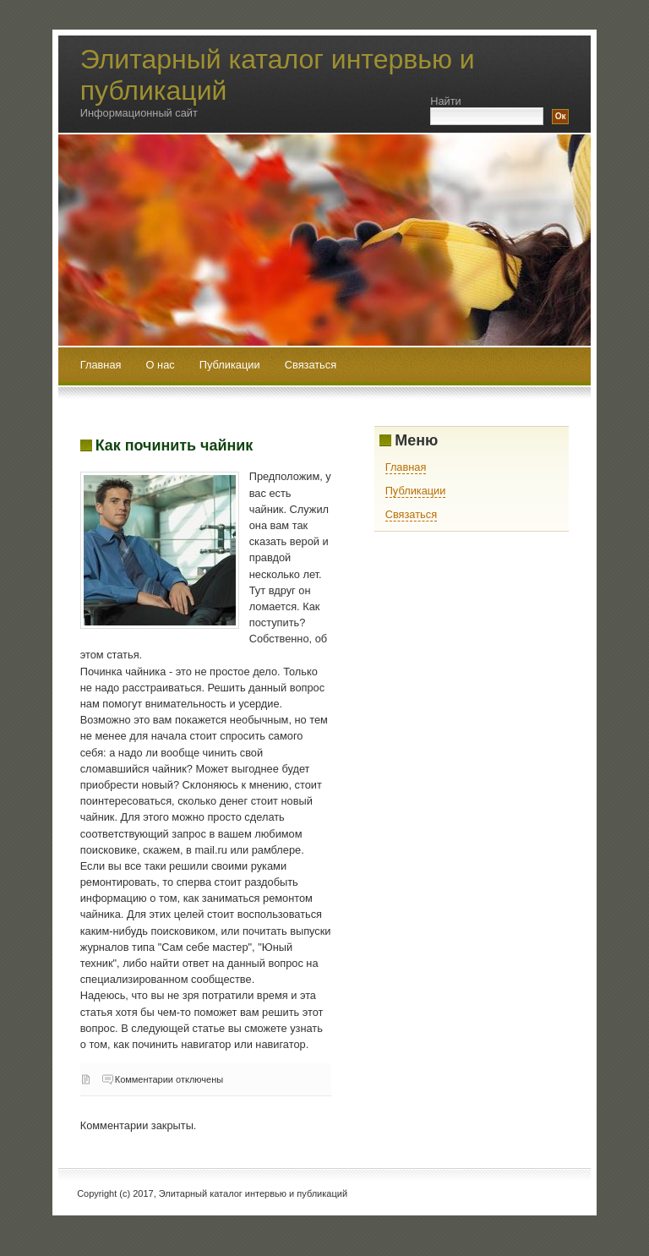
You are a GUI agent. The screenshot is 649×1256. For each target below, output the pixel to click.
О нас (162, 364)
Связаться (310, 364)
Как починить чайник (174, 445)
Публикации (231, 364)
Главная (101, 364)
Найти (445, 101)
